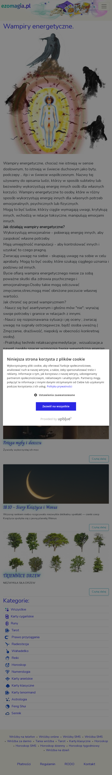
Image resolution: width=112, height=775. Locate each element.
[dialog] (56, 387)
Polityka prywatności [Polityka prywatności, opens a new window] (59, 386)
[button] (56, 395)
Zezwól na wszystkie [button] (56, 406)
